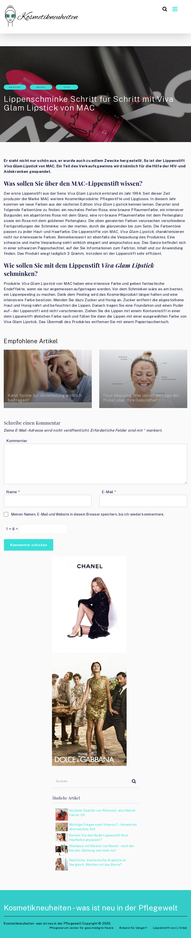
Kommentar (16, 441)
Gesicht (15, 87)
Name (13, 492)
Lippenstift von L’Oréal (170, 928)
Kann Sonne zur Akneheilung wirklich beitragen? (42, 398)
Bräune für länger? (133, 928)
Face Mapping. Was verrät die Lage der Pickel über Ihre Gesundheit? (140, 398)
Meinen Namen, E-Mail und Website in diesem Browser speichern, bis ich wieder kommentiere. (87, 514)
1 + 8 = (12, 529)
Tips (67, 87)
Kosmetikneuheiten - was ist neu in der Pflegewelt (91, 907)
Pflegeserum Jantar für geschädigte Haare (81, 928)
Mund (41, 87)
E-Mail (109, 492)
